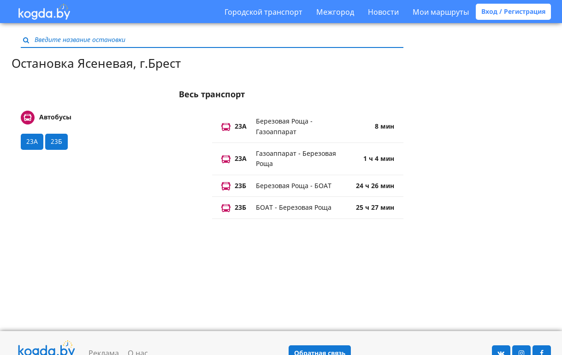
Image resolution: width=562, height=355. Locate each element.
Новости (383, 12)
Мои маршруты (441, 12)
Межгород (335, 12)
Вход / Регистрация (513, 11)
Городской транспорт (263, 12)
